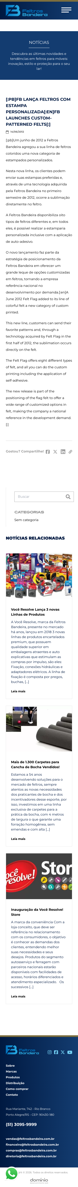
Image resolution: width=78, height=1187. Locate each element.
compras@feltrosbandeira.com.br (31, 1150)
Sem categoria (26, 520)
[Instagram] (50, 1052)
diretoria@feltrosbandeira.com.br (31, 1156)
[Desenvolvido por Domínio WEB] (39, 1181)
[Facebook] (56, 1052)
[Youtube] (69, 1052)
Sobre (10, 1065)
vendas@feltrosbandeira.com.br (30, 1139)
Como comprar (17, 1089)
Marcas (11, 1071)
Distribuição (15, 1083)
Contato (12, 1095)
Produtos (13, 1077)
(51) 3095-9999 (21, 1124)
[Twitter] (63, 1052)
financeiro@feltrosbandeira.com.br (32, 1144)
